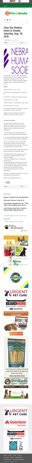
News (14, 455)
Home (5, 455)
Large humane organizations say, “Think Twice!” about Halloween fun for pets (16, 204)
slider (7, 182)
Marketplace (18, 457)
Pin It (22, 42)
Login (24, 215)
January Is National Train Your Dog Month (16, 197)
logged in (12, 221)
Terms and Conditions (18, 459)
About (10, 455)
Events (19, 455)
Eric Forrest (7, 40)
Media (12, 457)
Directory (6, 457)
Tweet (5, 42)
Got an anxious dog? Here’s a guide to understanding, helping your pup (15, 209)
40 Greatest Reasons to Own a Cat (14, 200)
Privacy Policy (7, 459)
